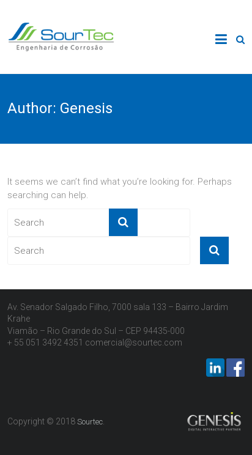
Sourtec (90, 421)
